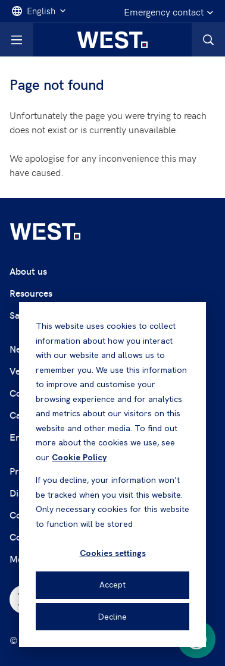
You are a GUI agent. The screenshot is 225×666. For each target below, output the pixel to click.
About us (28, 271)
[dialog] (112, 474)
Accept (112, 584)
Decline (112, 616)
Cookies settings (113, 553)
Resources (31, 293)
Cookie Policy (79, 457)
